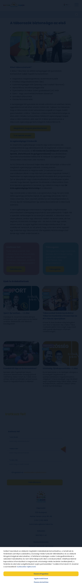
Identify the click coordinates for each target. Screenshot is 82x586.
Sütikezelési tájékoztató (26, 567)
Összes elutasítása (41, 582)
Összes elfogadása (41, 574)
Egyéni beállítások (41, 579)
